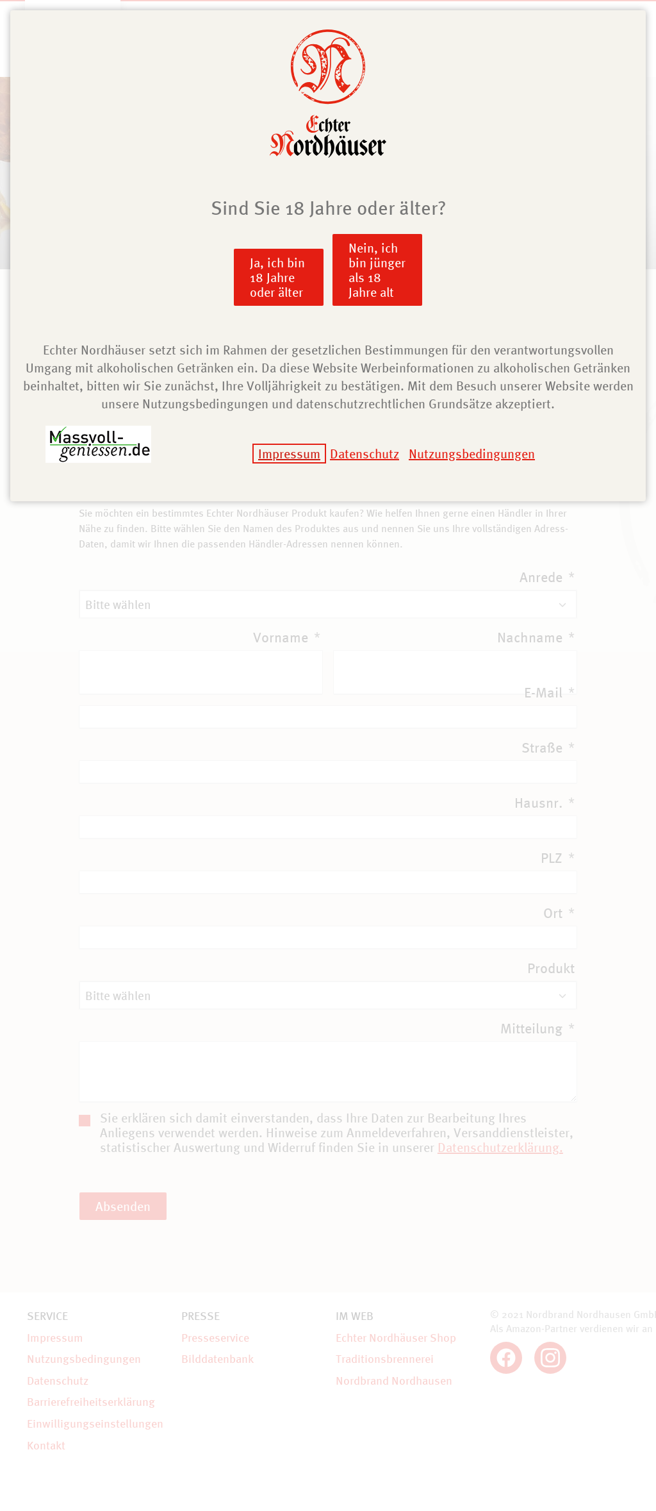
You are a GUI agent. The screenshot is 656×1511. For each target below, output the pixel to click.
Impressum (289, 453)
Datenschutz (364, 453)
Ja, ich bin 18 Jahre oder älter (277, 277)
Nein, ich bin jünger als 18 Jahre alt (377, 269)
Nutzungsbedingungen (472, 453)
